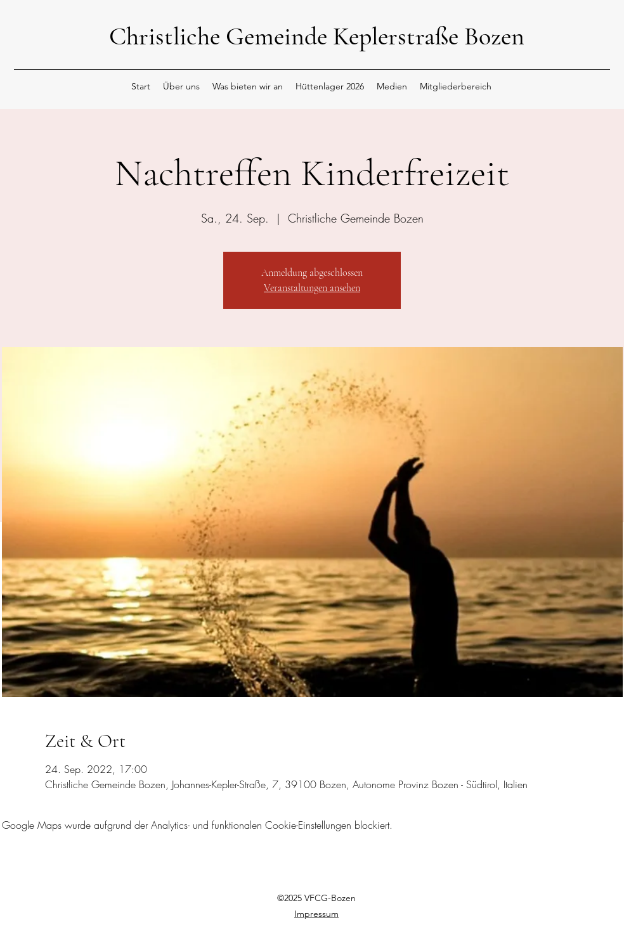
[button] (181, 86)
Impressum (316, 913)
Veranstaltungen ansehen (312, 288)
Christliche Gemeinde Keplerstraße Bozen (316, 36)
